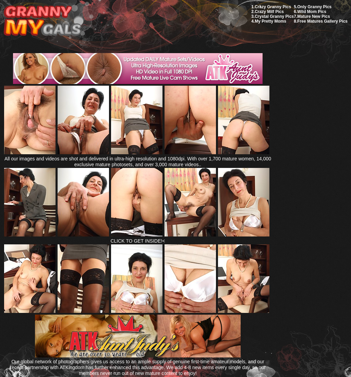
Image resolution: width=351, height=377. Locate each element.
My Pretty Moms (270, 21)
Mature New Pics (313, 16)
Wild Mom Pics (311, 11)
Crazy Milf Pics (269, 11)
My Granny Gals (42, 21)
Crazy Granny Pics (273, 6)
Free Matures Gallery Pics (322, 21)
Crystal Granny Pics (274, 16)
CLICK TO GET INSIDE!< (137, 241)
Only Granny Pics (314, 6)
